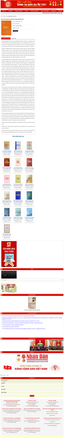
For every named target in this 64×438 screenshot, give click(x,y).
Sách (4, 16)
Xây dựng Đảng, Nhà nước (11, 16)
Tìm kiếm (32, 395)
